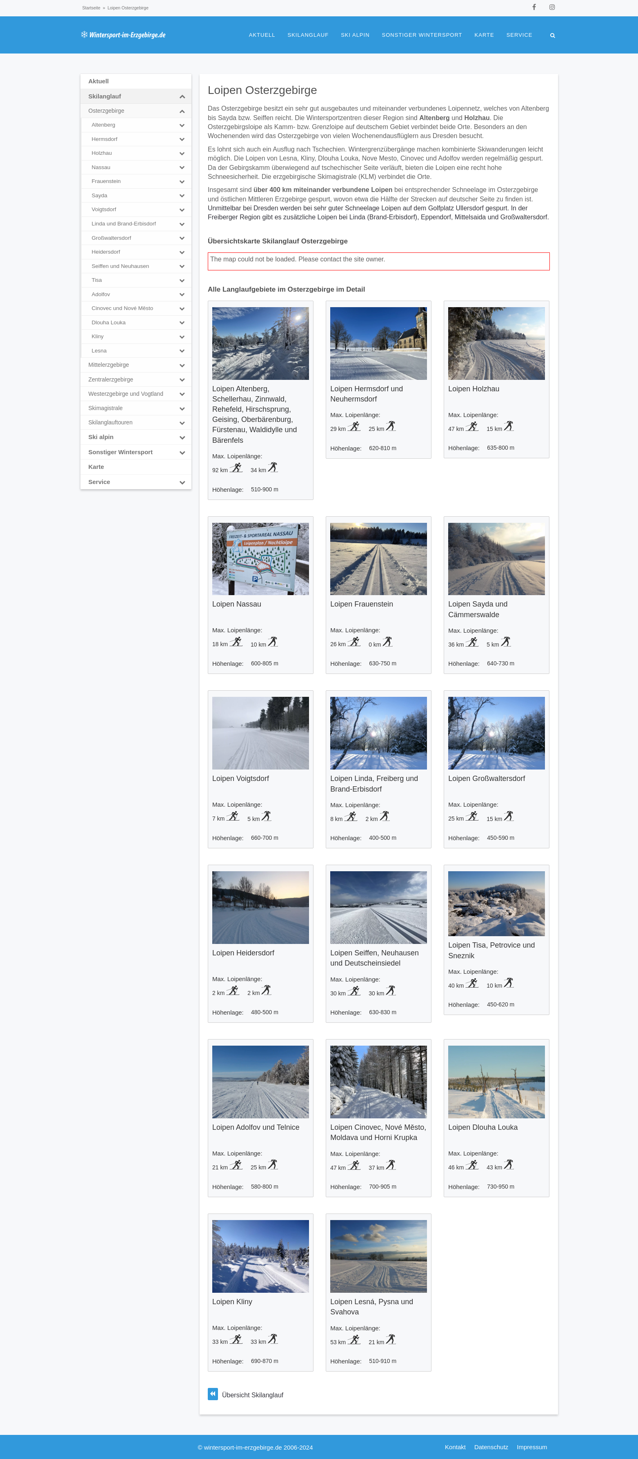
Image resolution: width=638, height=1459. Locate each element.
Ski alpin (355, 35)
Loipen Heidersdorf (243, 953)
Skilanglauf (308, 35)
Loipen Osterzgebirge (262, 90)
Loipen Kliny (232, 1302)
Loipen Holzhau (473, 389)
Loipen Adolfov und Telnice (256, 1127)
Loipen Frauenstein (361, 604)
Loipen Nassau (236, 604)
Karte (484, 35)
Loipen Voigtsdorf (240, 778)
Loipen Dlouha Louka (483, 1127)
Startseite (91, 7)
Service (520, 35)
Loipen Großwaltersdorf (486, 778)
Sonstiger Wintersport (422, 35)
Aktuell (262, 35)
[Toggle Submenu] (182, 96)
